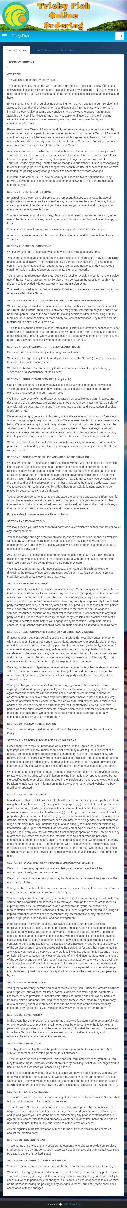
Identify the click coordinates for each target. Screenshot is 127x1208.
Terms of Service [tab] (16, 50)
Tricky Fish (20, 36)
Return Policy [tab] (66, 50)
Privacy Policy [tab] (42, 50)
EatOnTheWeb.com (70, 1204)
